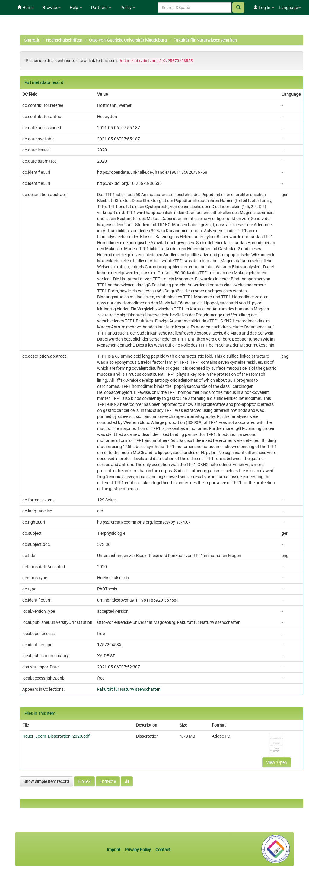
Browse (52, 7)
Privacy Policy (138, 849)
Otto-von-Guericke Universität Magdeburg (128, 40)
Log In (263, 7)
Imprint (114, 849)
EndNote (108, 781)
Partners (101, 7)
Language (290, 7)
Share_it (31, 40)
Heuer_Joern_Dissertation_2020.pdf (56, 736)
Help (76, 7)
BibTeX (84, 781)
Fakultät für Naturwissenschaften (205, 40)
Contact (162, 849)
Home (25, 7)
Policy (127, 7)
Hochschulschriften (64, 40)
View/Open (276, 762)
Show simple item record (46, 781)
